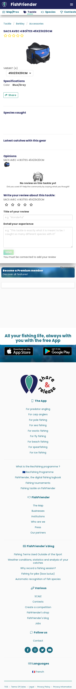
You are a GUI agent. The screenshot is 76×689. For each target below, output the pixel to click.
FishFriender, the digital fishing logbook (38, 477)
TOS (6, 686)
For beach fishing (38, 441)
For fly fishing (38, 436)
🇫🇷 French (38, 671)
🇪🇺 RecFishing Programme (38, 472)
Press (38, 527)
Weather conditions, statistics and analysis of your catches (38, 561)
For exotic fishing (38, 431)
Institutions (38, 516)
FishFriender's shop (38, 612)
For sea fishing (38, 425)
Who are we (38, 521)
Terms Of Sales (18, 686)
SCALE (38, 596)
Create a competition (38, 607)
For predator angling (38, 409)
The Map (38, 505)
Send (8, 252)
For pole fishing (38, 420)
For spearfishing (38, 447)
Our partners (38, 532)
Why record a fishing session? (38, 568)
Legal (31, 686)
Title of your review (16, 211)
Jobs (38, 623)
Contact (38, 640)
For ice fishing (38, 452)
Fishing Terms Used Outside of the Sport (38, 554)
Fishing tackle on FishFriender (38, 488)
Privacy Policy (43, 686)
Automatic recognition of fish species (38, 579)
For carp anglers (38, 414)
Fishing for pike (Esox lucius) (38, 573)
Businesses (38, 511)
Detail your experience (18, 224)
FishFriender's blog (38, 618)
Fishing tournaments (38, 483)
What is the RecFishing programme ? (38, 466)
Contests (38, 601)
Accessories (36, 23)
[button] (71, 4)
